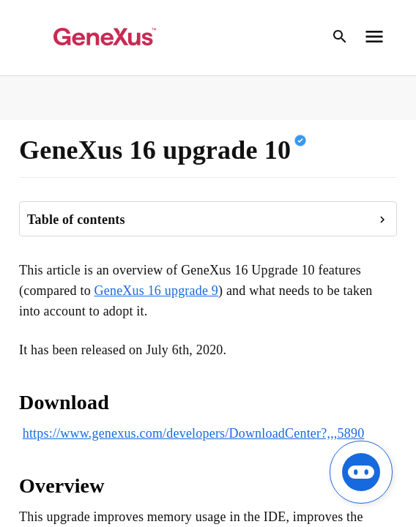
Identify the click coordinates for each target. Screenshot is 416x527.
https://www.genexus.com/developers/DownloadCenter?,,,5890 (194, 433)
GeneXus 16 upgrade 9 (156, 290)
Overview (62, 485)
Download (64, 402)
